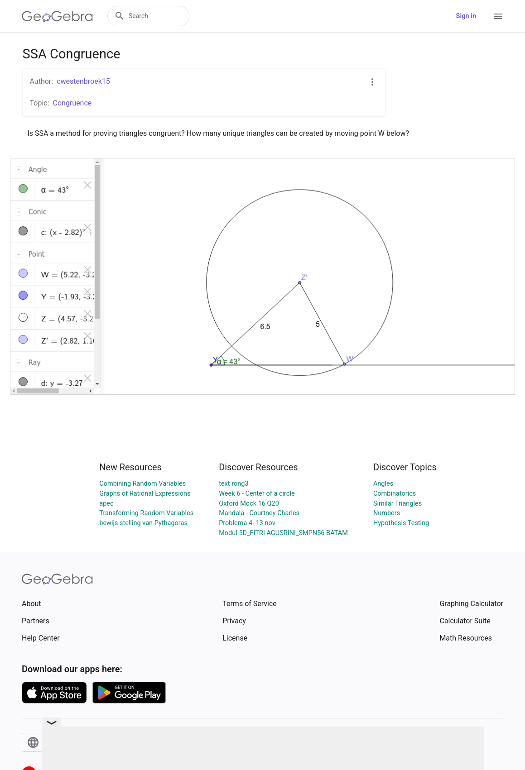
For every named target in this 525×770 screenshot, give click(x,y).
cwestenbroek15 (83, 81)
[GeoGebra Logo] (57, 16)
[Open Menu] (497, 16)
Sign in (466, 16)
